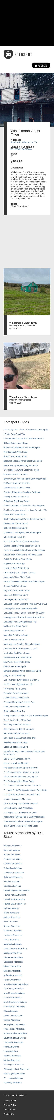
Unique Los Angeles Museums (17, 799)
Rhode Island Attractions (14, 1029)
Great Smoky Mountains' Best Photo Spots (23, 555)
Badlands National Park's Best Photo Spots (23, 461)
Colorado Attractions (13, 868)
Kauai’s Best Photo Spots (15, 586)
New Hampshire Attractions (16, 984)
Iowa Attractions (11, 922)
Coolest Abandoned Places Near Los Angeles (24, 505)
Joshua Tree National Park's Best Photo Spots (24, 581)
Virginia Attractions (12, 1060)
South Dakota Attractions (15, 1038)
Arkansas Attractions (13, 859)
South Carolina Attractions (15, 1033)
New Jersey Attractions (14, 989)
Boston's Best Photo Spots (15, 474)
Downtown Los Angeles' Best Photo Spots (22, 532)
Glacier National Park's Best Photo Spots (22, 546)
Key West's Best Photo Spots (17, 590)
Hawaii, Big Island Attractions (17, 890)
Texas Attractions (11, 1047)
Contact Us (9, 1114)
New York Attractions (13, 997)
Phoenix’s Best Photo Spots (16, 693)
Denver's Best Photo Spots (16, 523)
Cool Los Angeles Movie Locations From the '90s (25, 510)
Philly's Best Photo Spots (15, 689)
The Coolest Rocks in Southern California (22, 785)
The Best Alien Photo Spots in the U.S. (21, 768)
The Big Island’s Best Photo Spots (19, 781)
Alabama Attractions (13, 846)
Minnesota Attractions (13, 957)
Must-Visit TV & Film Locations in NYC (21, 648)
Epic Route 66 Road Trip (15, 537)
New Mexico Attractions (14, 993)
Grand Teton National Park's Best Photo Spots (24, 550)
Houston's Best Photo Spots (16, 568)
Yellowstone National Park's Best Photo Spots (24, 817)
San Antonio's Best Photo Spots (18, 720)
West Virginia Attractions (14, 1073)
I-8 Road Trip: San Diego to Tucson (19, 572)
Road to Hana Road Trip (14, 711)
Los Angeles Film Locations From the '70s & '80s (25, 604)
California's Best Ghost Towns (17, 488)
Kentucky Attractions (13, 930)
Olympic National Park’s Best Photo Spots (22, 671)
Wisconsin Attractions (13, 1078)
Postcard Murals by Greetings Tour (19, 702)
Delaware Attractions (13, 877)
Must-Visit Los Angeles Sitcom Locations (22, 644)
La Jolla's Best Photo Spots (16, 595)
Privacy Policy (10, 1105)
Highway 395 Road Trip (14, 564)
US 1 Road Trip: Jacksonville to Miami (21, 803)
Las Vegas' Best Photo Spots (17, 599)
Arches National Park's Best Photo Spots (22, 447)
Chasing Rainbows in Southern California (22, 492)
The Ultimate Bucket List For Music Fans (22, 794)
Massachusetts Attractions (15, 948)
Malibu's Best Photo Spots (15, 626)
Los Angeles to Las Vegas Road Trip (20, 622)
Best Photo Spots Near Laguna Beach (21, 465)
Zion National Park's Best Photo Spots (21, 826)
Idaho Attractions (11, 908)
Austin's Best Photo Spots (15, 456)
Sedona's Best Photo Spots (16, 747)
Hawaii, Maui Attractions (14, 899)
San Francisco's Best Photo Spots (19, 729)
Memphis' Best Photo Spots (16, 635)
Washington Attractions (14, 1065)
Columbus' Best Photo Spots (16, 501)
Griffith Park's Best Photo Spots (18, 559)
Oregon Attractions (12, 1020)
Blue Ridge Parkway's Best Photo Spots (21, 470)
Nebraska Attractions (13, 975)
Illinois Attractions (11, 913)
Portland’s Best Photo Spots (16, 698)
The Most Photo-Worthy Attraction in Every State (25, 790)
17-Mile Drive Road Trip (14, 434)
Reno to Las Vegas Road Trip (17, 706)
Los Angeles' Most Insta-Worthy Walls (20, 608)
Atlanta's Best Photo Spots (15, 452)
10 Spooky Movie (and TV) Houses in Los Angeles (26, 429)
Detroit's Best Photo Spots (15, 528)
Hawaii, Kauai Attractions (15, 895)
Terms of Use (9, 1109)
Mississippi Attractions (13, 962)
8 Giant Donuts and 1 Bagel (16, 443)
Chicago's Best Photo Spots (16, 497)
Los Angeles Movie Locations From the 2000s (24, 613)
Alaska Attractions (12, 850)
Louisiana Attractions (13, 935)
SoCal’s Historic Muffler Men (16, 763)
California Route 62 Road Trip (17, 483)
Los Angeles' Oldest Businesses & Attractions (24, 617)
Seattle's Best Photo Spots (15, 742)
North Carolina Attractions (15, 1002)
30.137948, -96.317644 (21, 149)
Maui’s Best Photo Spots (14, 631)
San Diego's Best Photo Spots (17, 724)
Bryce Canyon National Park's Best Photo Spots (25, 479)
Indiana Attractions (12, 917)
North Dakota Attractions (14, 1006)
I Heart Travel (10, 1101)
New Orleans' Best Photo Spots (18, 657)
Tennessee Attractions (13, 1042)
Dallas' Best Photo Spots (15, 514)
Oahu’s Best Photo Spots (15, 666)
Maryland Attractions (13, 944)
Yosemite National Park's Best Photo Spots (23, 821)
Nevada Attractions (12, 980)
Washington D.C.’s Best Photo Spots (20, 812)
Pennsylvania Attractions (15, 1024)
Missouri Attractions (12, 966)
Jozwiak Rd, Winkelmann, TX (24, 142)
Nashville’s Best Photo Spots (16, 653)
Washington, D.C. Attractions (16, 1069)
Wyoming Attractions (13, 1082)
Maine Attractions (11, 939)
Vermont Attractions (12, 1056)
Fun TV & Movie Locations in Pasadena (21, 541)
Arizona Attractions (12, 855)
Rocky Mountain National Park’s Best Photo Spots (26, 715)
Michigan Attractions (13, 953)
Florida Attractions (12, 881)
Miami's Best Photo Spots (15, 639)
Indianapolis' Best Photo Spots (17, 577)
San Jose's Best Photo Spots (17, 733)
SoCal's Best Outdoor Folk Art (17, 759)
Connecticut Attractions (14, 872)
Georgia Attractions (12, 886)
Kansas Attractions (12, 926)
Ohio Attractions (11, 1011)
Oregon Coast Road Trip (14, 675)
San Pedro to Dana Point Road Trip (19, 738)
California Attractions (13, 863)
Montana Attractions (12, 971)
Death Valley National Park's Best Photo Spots (24, 519)
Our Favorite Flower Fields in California (21, 680)
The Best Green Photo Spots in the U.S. (21, 772)
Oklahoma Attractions (13, 1015)
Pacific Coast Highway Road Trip (18, 684)
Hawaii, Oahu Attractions (15, 904)
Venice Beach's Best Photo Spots (18, 808)
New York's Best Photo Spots (17, 662)
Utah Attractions (11, 1051)
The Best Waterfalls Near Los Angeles (21, 777)
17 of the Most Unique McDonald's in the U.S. (24, 438)
